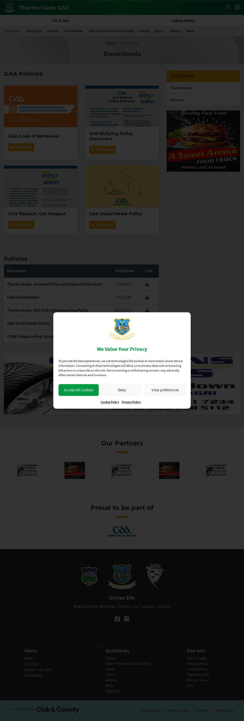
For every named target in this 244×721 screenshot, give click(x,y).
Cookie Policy (110, 402)
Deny (122, 389)
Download (21, 147)
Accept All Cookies (79, 389)
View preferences (165, 389)
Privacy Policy (131, 402)
